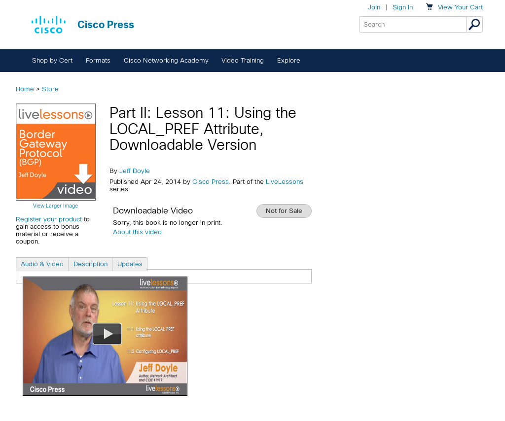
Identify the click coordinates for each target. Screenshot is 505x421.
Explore (288, 60)
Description (90, 264)
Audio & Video (42, 264)
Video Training (242, 60)
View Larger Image (55, 206)
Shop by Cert (52, 60)
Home (25, 89)
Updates (130, 264)
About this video (137, 232)
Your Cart (460, 7)
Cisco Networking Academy (166, 60)
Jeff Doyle (134, 171)
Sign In (403, 7)
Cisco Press (210, 181)
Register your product (49, 219)
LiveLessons (284, 181)
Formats (98, 60)
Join (374, 7)
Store (50, 89)
